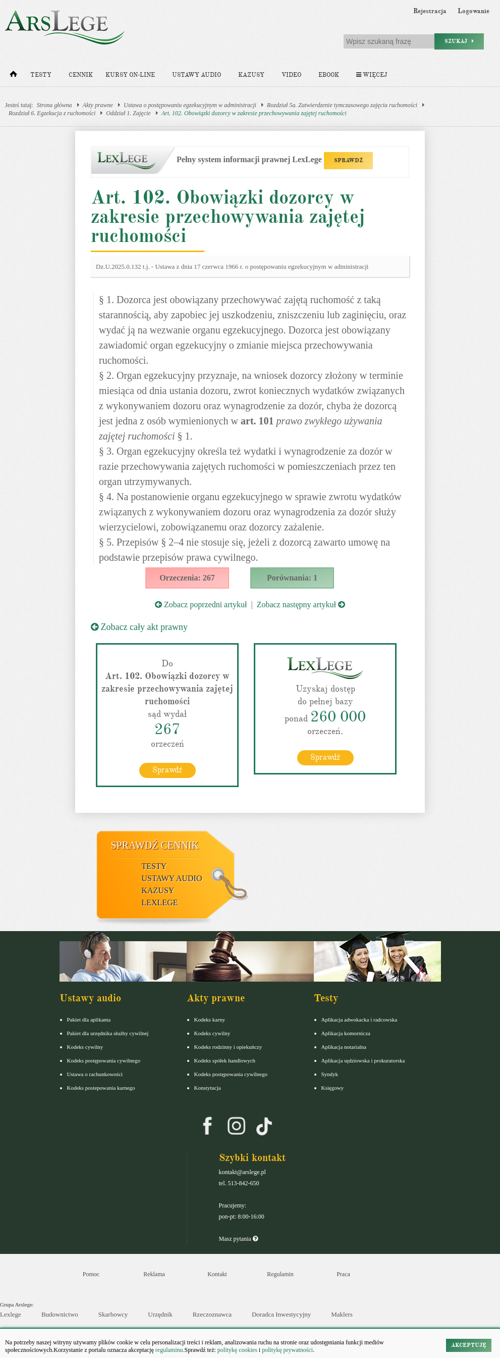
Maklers (342, 1314)
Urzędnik (160, 1314)
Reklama (154, 1274)
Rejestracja (430, 11)
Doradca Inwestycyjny (281, 1314)
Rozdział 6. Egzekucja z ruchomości (52, 113)
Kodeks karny (209, 1019)
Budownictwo (59, 1314)
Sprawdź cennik (155, 845)
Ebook (328, 75)
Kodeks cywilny (85, 1047)
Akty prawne (98, 105)
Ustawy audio (196, 75)
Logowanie (473, 11)
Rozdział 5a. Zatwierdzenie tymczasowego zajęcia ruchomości (342, 105)
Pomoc (91, 1274)
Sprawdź (167, 770)
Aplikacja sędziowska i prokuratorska (363, 1060)
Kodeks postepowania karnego (101, 1088)
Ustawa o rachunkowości (95, 1074)
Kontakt (217, 1274)
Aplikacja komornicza (345, 1033)
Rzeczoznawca (212, 1314)
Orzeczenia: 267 (187, 577)
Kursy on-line (130, 75)
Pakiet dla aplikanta (89, 1019)
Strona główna (54, 105)
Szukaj (459, 41)
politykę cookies (237, 1349)
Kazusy (251, 75)
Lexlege (10, 1314)
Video (291, 75)
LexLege (160, 902)
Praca (343, 1274)
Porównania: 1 (292, 577)
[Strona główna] (13, 76)
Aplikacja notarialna (344, 1047)
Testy (40, 75)
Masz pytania (238, 1238)
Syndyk (330, 1074)
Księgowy (332, 1088)
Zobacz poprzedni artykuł (201, 604)
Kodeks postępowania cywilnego (103, 1060)
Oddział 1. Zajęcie (128, 113)
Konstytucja (207, 1088)
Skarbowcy (113, 1314)
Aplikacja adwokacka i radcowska (359, 1019)
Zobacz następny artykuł (301, 604)
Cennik (81, 75)
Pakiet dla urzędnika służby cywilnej (108, 1033)
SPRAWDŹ (348, 160)
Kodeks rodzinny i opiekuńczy (228, 1047)
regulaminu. (169, 1349)
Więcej (371, 75)
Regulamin (280, 1274)
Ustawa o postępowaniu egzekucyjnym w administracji (190, 105)
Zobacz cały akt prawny (139, 627)
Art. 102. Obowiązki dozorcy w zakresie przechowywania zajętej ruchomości (254, 113)
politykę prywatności (287, 1349)
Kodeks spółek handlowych (225, 1060)
